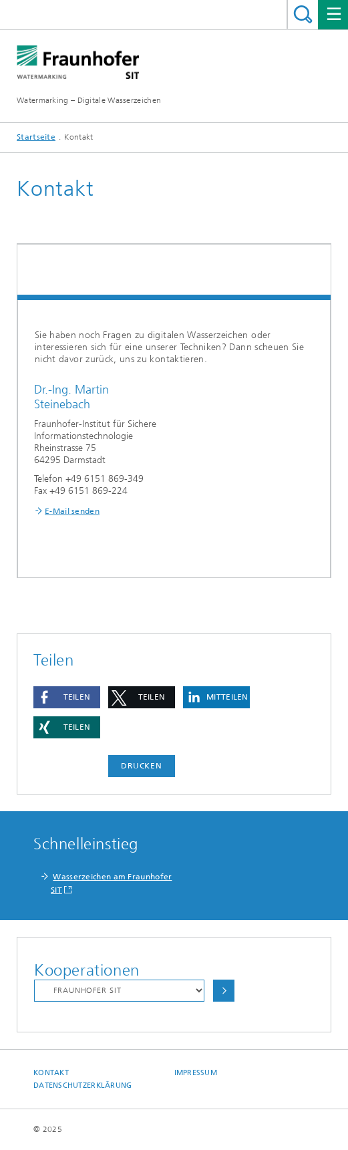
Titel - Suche (303, 14)
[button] (66, 697)
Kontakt (51, 1072)
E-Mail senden (72, 511)
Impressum (195, 1072)
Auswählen (223, 991)
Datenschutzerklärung (82, 1085)
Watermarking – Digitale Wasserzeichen (89, 100)
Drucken (141, 765)
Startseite (36, 137)
